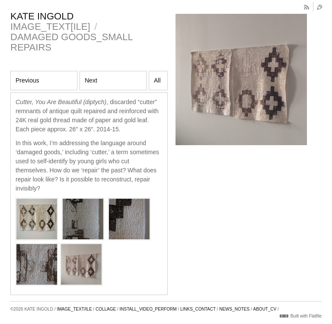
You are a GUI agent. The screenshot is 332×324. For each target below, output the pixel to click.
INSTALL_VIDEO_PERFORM (148, 309)
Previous (27, 80)
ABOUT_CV (265, 309)
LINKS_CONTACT (198, 309)
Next (91, 80)
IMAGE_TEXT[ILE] (50, 26)
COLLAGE (106, 309)
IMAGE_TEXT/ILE (74, 309)
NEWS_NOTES (234, 309)
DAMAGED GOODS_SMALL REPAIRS (71, 42)
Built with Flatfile (306, 316)
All (157, 80)
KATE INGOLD (41, 16)
